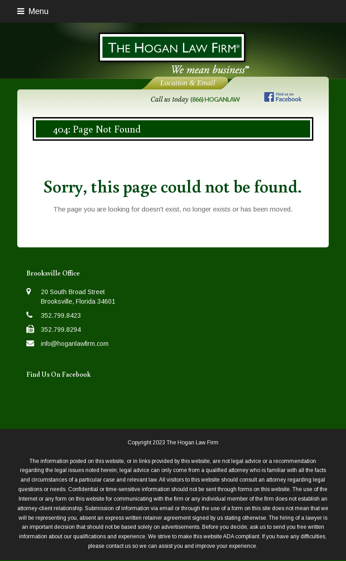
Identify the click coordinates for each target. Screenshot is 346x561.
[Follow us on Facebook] (283, 98)
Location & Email (187, 83)
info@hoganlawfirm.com (75, 343)
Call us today (195, 99)
